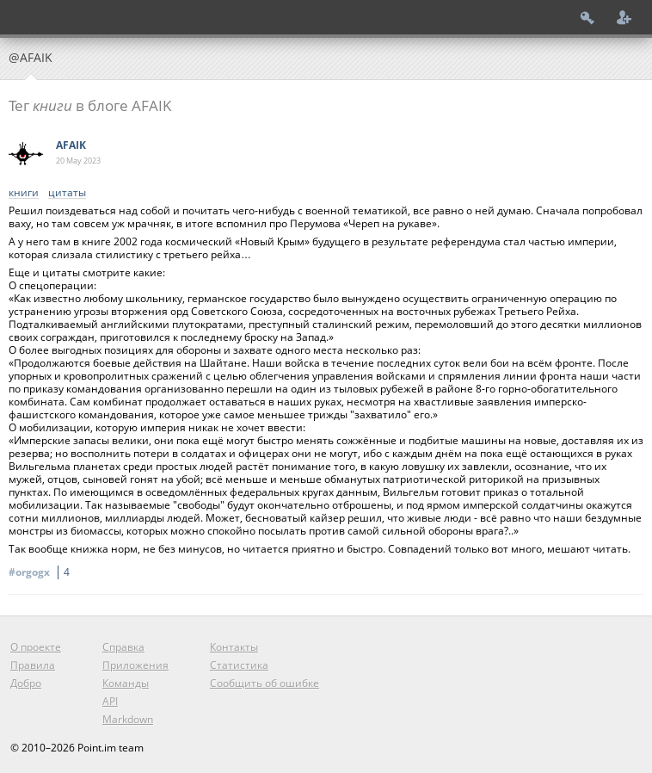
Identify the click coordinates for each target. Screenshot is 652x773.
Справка (123, 646)
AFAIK (71, 145)
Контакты (234, 646)
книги (24, 193)
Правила (32, 665)
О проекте (35, 646)
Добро (25, 683)
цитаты (67, 193)
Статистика (239, 665)
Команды (125, 683)
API (110, 701)
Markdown (127, 719)
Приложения (135, 665)
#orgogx (42, 572)
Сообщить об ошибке (264, 683)
